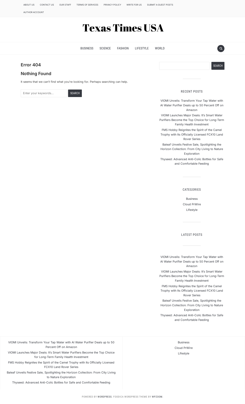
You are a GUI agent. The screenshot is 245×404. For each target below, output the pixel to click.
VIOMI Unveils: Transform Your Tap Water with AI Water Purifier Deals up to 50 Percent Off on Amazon (191, 105)
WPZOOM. (157, 396)
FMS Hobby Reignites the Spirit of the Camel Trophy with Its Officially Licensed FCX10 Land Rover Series (191, 134)
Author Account (33, 12)
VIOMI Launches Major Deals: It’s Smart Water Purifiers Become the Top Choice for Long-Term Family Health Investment (191, 119)
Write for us (134, 4)
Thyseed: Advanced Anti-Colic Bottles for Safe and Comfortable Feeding (61, 382)
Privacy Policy (112, 4)
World (160, 48)
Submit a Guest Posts (160, 4)
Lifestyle (142, 48)
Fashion (123, 48)
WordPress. (105, 396)
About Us (28, 4)
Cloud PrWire (192, 204)
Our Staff (65, 4)
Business (86, 48)
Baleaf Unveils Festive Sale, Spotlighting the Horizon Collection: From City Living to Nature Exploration (191, 149)
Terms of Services (87, 4)
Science (105, 48)
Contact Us (47, 4)
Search (218, 65)
